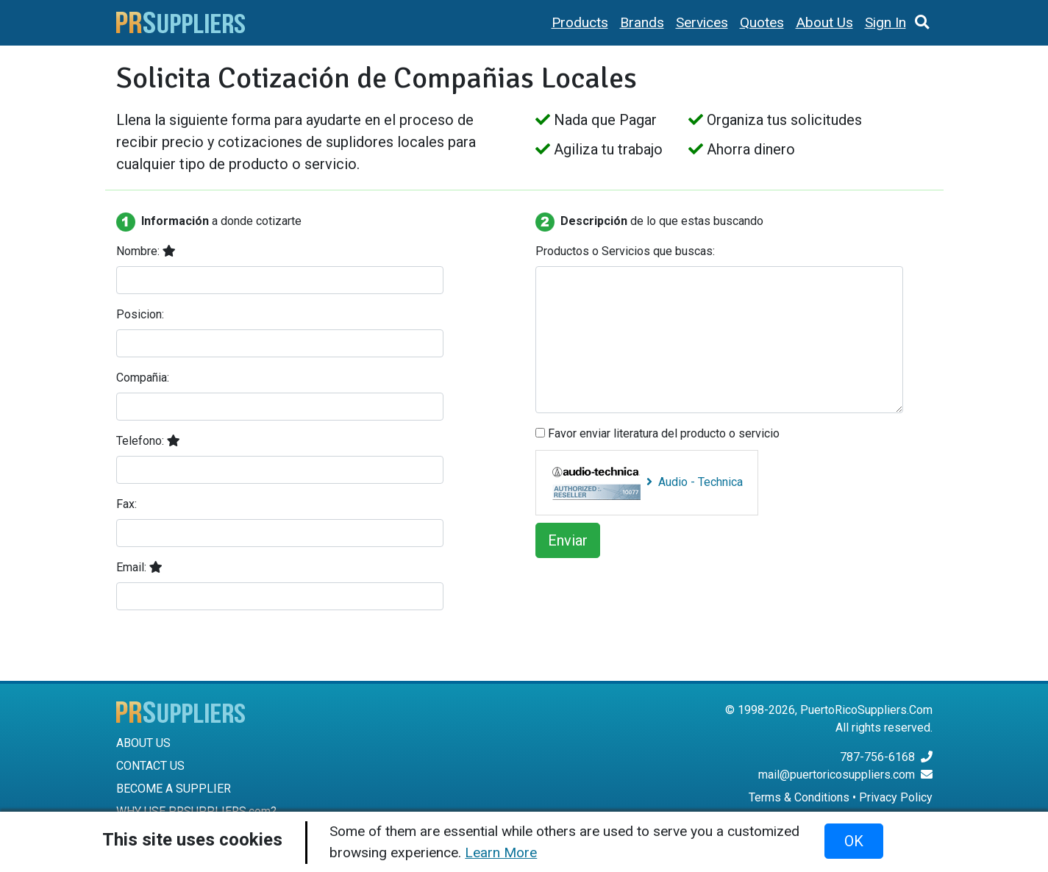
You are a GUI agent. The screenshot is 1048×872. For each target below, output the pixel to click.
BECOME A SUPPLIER (173, 789)
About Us (824, 22)
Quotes (762, 22)
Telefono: (148, 441)
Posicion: (140, 314)
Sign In (885, 22)
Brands (642, 22)
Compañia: (142, 378)
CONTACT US (150, 766)
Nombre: (146, 251)
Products (580, 22)
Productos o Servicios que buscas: (625, 251)
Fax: (126, 504)
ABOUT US (143, 743)
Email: (139, 567)
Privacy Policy (896, 797)
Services (702, 22)
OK (854, 841)
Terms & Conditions (799, 797)
